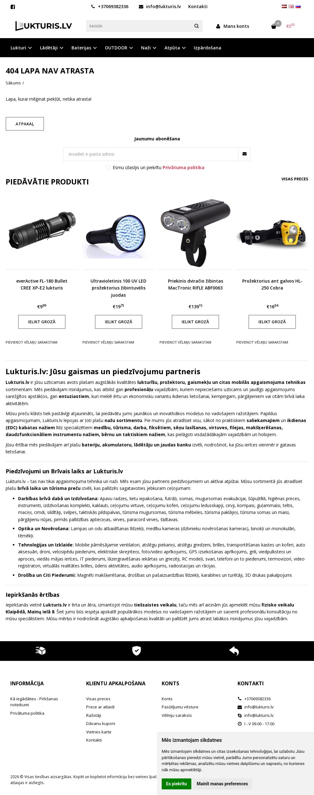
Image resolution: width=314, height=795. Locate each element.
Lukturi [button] (18, 48)
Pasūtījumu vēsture (180, 707)
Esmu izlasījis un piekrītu (158, 167)
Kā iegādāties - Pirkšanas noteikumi (34, 702)
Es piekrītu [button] (176, 783)
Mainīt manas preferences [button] (222, 783)
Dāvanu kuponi (100, 723)
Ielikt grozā (42, 322)
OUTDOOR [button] (116, 48)
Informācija (27, 683)
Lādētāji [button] (49, 48)
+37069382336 (109, 6)
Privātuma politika (27, 713)
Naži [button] (146, 48)
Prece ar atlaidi (100, 707)
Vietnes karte (98, 732)
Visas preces (295, 179)
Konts (170, 683)
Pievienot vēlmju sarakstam (31, 342)
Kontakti (198, 6)
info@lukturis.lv (160, 6)
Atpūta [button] (172, 48)
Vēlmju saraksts (177, 715)
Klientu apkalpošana (115, 683)
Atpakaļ (25, 124)
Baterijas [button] (81, 48)
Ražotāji (93, 715)
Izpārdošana (207, 48)
